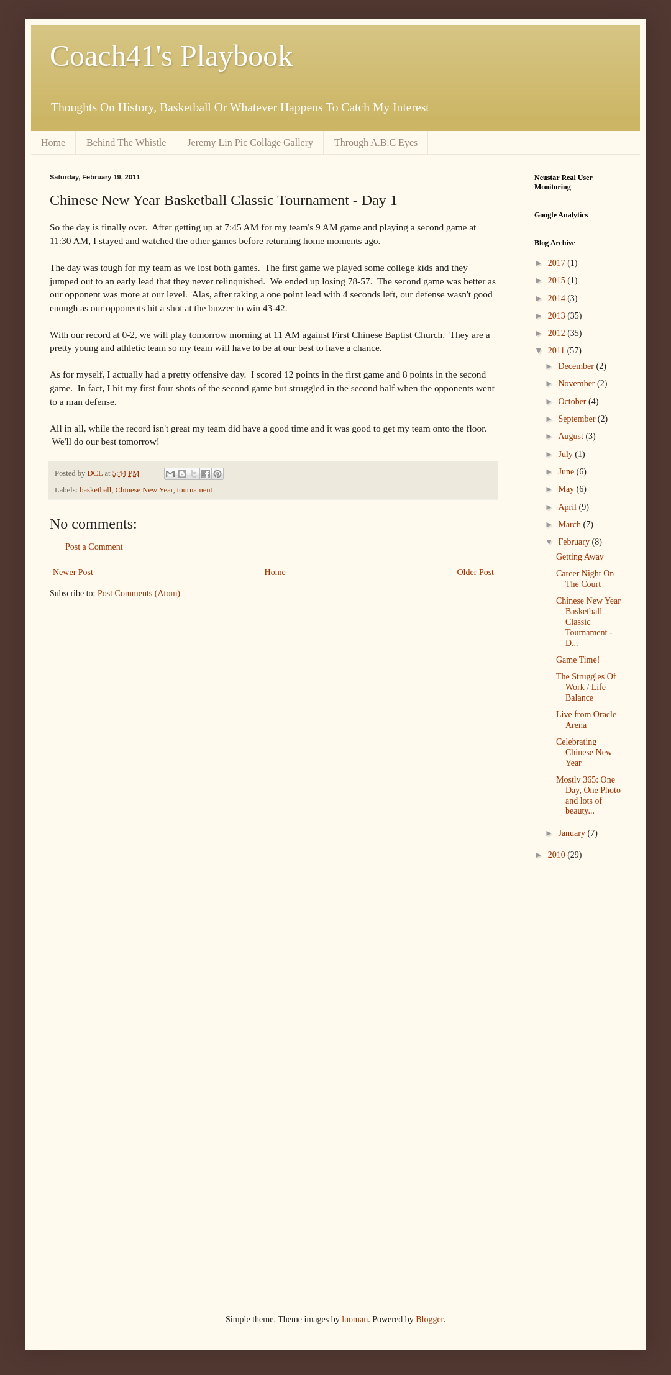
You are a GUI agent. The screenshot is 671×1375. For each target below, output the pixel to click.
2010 (558, 855)
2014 (558, 298)
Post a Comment (94, 546)
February (574, 542)
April (568, 507)
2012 (558, 333)
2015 (558, 280)
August (571, 436)
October (573, 401)
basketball (95, 490)
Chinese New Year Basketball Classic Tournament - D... (588, 621)
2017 (558, 263)
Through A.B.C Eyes (376, 142)
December (577, 366)
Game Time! (578, 660)
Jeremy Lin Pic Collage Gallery (250, 142)
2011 (557, 350)
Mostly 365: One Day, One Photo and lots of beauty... (588, 795)
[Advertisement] (571, 1067)
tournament (194, 490)
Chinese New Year (144, 490)
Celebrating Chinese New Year (584, 752)
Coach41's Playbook (171, 55)
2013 (558, 315)
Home (53, 142)
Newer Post (73, 572)
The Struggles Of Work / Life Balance (586, 687)
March (570, 524)
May (567, 489)
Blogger (429, 1319)
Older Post (476, 572)
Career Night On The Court (585, 579)
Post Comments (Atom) (139, 593)
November (577, 383)
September (577, 419)
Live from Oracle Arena (586, 720)
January (572, 833)
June (567, 471)
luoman (355, 1319)
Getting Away (580, 556)
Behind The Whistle (126, 142)
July (566, 454)
